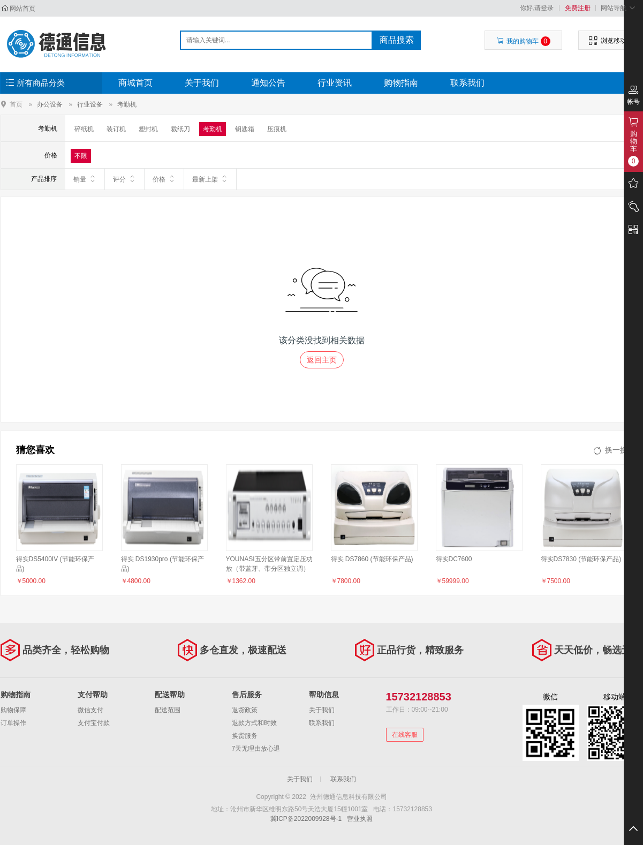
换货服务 (245, 736)
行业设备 (90, 104)
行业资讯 (334, 82)
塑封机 (148, 129)
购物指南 (401, 82)
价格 (164, 179)
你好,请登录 (537, 8)
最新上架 (210, 179)
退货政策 (245, 710)
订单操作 (13, 723)
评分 (124, 179)
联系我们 (467, 82)
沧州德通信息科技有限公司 (58, 43)
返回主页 (322, 360)
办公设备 (50, 104)
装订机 (116, 129)
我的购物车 (523, 41)
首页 (16, 104)
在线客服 (405, 734)
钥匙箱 (244, 129)
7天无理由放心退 (256, 748)
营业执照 (360, 819)
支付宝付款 (94, 723)
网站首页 (22, 8)
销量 (84, 179)
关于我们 (202, 82)
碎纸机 (84, 129)
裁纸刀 (180, 129)
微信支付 (90, 710)
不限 (80, 156)
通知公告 (268, 82)
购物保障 (13, 710)
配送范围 (167, 710)
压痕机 (276, 129)
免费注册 (578, 8)
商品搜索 (397, 39)
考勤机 (127, 104)
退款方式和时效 (254, 723)
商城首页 (135, 82)
